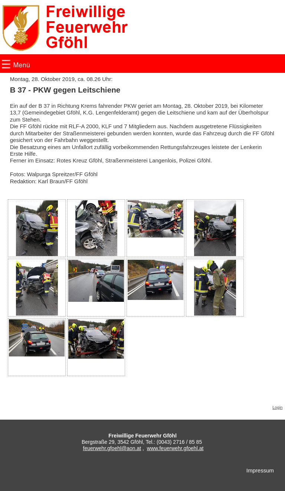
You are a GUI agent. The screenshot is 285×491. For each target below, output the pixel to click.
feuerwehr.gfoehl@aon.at (112, 448)
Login (277, 407)
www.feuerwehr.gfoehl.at (175, 448)
